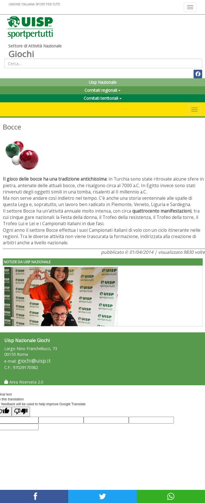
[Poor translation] (21, 412)
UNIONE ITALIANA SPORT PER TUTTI (34, 4)
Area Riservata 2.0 (23, 382)
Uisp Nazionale (102, 82)
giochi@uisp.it (34, 361)
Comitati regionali (102, 90)
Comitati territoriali (103, 98)
